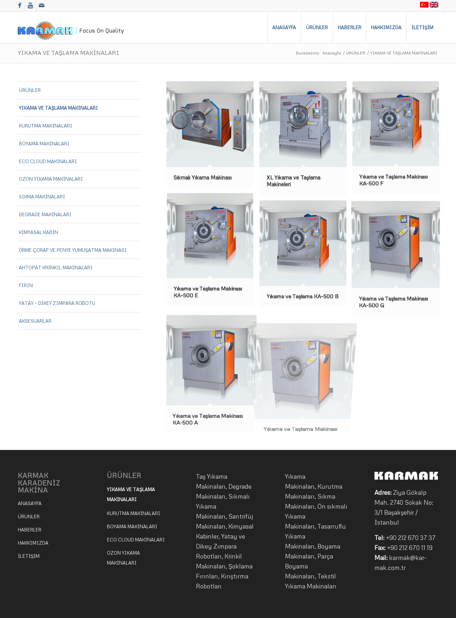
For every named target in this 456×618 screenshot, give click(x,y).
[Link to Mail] (41, 5)
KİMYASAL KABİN (38, 232)
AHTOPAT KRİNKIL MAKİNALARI (56, 267)
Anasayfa (331, 53)
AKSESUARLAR (35, 321)
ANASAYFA (30, 503)
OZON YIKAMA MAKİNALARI (51, 179)
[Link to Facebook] (20, 5)
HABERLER (29, 530)
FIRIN (26, 285)
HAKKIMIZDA (33, 543)
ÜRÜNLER (355, 53)
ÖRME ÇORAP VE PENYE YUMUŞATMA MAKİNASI (73, 250)
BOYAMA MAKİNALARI (44, 143)
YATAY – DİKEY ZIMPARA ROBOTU (57, 303)
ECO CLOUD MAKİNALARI (48, 161)
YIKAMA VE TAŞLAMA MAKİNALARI (68, 52)
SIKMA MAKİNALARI (42, 196)
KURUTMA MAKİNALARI (45, 126)
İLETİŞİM (29, 556)
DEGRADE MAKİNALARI (45, 214)
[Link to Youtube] (30, 5)
